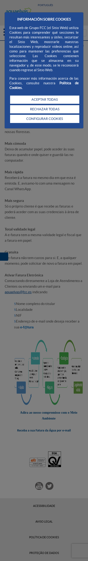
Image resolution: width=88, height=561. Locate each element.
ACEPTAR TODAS (44, 99)
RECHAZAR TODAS (44, 109)
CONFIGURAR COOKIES (44, 119)
